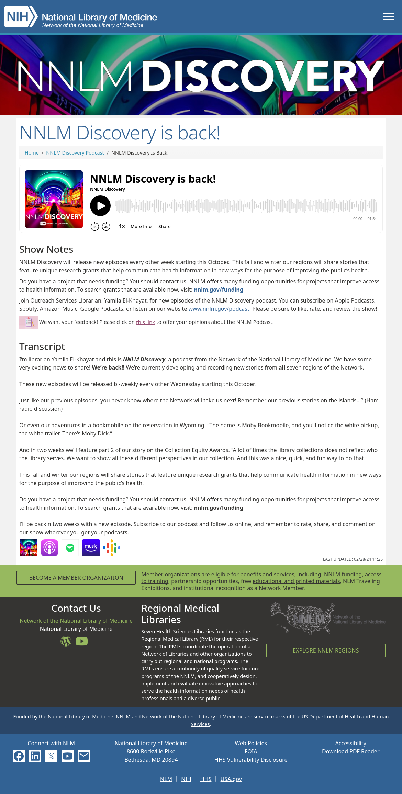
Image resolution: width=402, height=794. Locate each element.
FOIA (251, 751)
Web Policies (251, 743)
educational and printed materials (296, 581)
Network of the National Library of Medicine (76, 620)
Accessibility (350, 743)
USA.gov (231, 779)
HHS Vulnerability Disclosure (250, 759)
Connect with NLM (51, 743)
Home (32, 152)
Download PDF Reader (351, 751)
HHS (206, 779)
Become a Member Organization (76, 577)
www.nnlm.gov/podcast (218, 309)
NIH (186, 779)
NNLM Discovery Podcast (75, 152)
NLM (166, 779)
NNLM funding (343, 574)
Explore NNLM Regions (326, 650)
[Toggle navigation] (388, 16)
